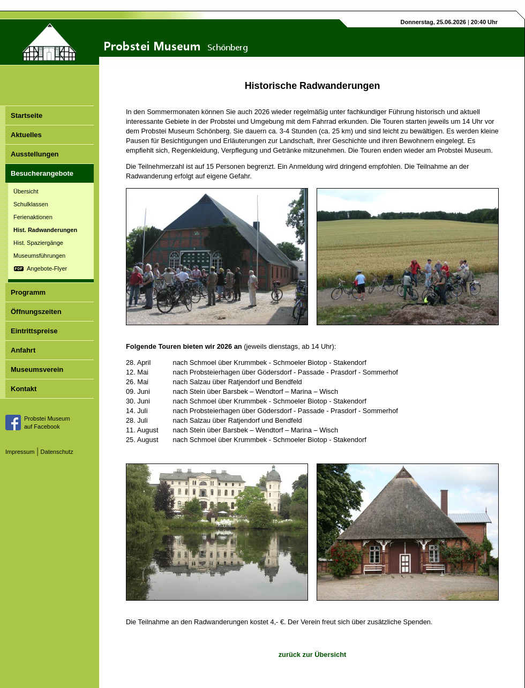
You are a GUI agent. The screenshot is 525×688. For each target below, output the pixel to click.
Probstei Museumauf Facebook (47, 422)
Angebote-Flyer (47, 268)
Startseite (26, 115)
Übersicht (25, 191)
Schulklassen (30, 204)
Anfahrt (23, 350)
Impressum (19, 451)
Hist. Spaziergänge (38, 243)
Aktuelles (26, 135)
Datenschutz (57, 451)
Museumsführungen (39, 255)
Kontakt (23, 389)
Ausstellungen (35, 154)
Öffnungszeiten (36, 312)
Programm (28, 292)
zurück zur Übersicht (313, 654)
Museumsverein (37, 369)
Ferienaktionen (32, 217)
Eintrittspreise (34, 331)
